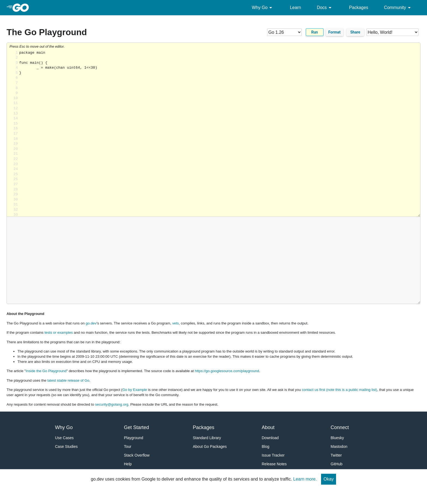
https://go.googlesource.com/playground (227, 371)
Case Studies (66, 446)
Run (314, 32)
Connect (340, 427)
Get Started (136, 427)
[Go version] (284, 32)
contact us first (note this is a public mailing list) (339, 390)
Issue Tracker (273, 455)
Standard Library (207, 438)
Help (128, 464)
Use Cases (64, 438)
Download (270, 438)
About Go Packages (210, 446)
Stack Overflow (137, 455)
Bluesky (337, 438)
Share (355, 32)
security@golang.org (111, 404)
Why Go (263, 7)
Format (334, 32)
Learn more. (305, 479)
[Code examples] (392, 32)
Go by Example (134, 390)
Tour (127, 446)
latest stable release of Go (68, 380)
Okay (329, 479)
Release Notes (274, 464)
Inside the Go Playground (46, 371)
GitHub (337, 464)
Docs (325, 7)
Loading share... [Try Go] (219, 133)
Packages (358, 7)
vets (175, 323)
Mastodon (339, 446)
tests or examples (58, 332)
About (268, 427)
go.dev (91, 323)
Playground (133, 438)
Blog (265, 446)
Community (398, 7)
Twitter (336, 455)
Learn (295, 7)
